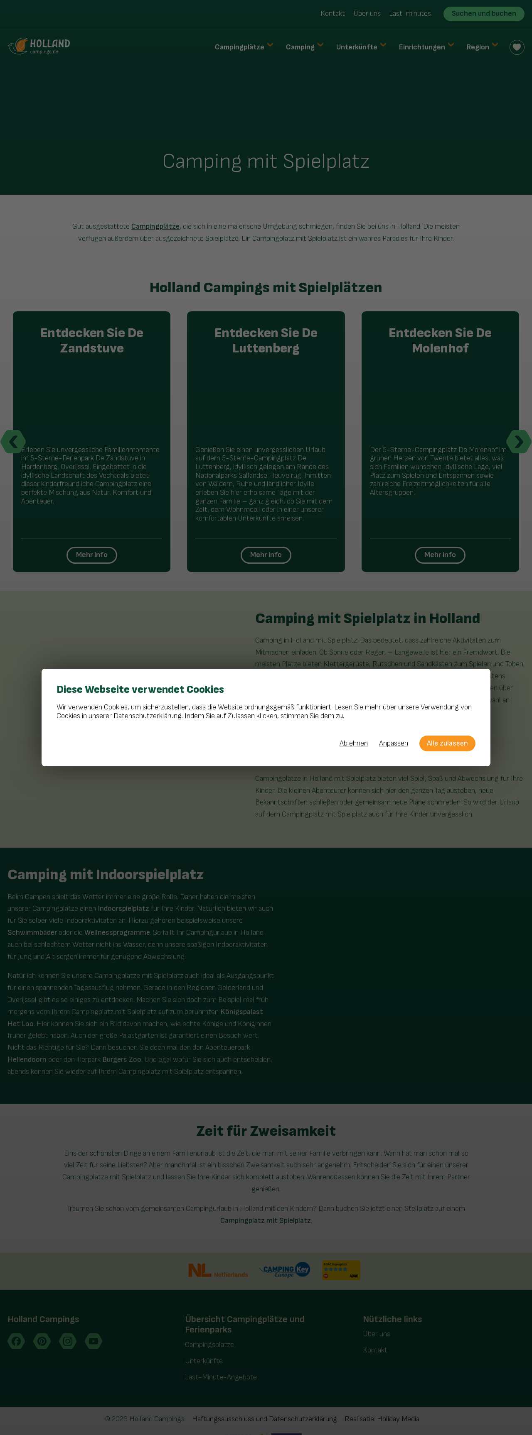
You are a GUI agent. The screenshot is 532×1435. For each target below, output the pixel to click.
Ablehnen (354, 743)
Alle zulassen (447, 743)
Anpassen (393, 743)
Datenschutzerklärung (147, 715)
